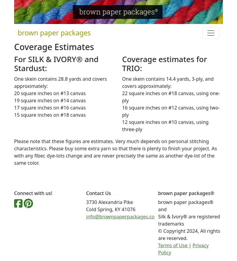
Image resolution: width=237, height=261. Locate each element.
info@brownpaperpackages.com (122, 216)
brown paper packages (54, 33)
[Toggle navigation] (210, 33)
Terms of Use (173, 245)
